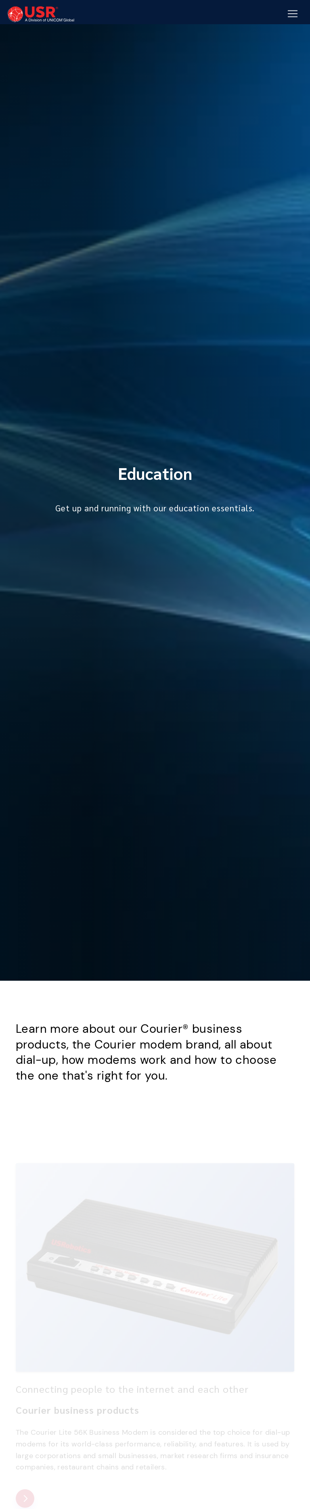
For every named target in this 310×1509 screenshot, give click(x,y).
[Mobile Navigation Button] (293, 14)
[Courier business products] (25, 1498)
